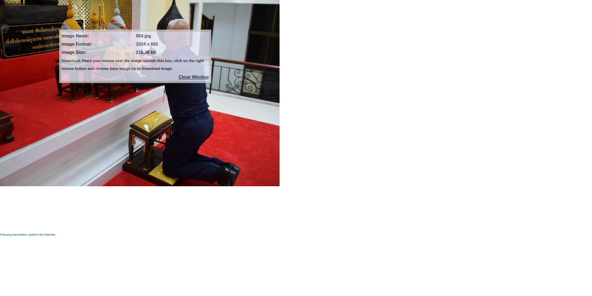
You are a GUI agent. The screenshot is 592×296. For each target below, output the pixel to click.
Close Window (193, 76)
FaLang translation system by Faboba (27, 234)
